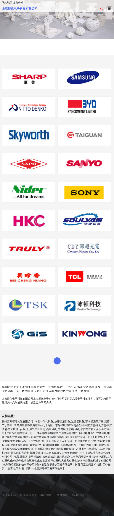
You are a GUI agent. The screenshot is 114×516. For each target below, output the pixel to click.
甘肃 (68, 390)
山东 (103, 387)
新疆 (86, 390)
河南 (109, 387)
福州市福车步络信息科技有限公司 (70, 437)
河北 (27, 387)
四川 (39, 390)
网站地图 (7, 2)
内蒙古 (41, 387)
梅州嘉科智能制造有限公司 (17, 421)
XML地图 (46, 495)
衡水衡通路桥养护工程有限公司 (54, 464)
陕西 (63, 390)
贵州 (45, 390)
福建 (91, 387)
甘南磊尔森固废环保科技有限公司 (54, 448)
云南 (51, 390)
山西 (33, 387)
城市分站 (18, 2)
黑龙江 (61, 387)
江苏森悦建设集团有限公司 (17, 448)
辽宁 (48, 387)
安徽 (85, 387)
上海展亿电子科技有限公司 (20, 8)
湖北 (4, 390)
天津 (22, 387)
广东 (16, 390)
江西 (97, 387)
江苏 (74, 387)
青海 (74, 390)
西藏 (57, 390)
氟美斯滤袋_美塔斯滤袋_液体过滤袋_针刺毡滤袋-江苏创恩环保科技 (52, 456)
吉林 (54, 387)
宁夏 (80, 390)
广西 (22, 390)
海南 (27, 390)
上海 (68, 387)
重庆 (33, 390)
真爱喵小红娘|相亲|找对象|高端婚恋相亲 (53, 444)
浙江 (80, 387)
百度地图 (62, 495)
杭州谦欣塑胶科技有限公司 (18, 464)
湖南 (10, 390)
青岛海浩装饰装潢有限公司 (29, 425)
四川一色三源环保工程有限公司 (44, 468)
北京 (16, 387)
